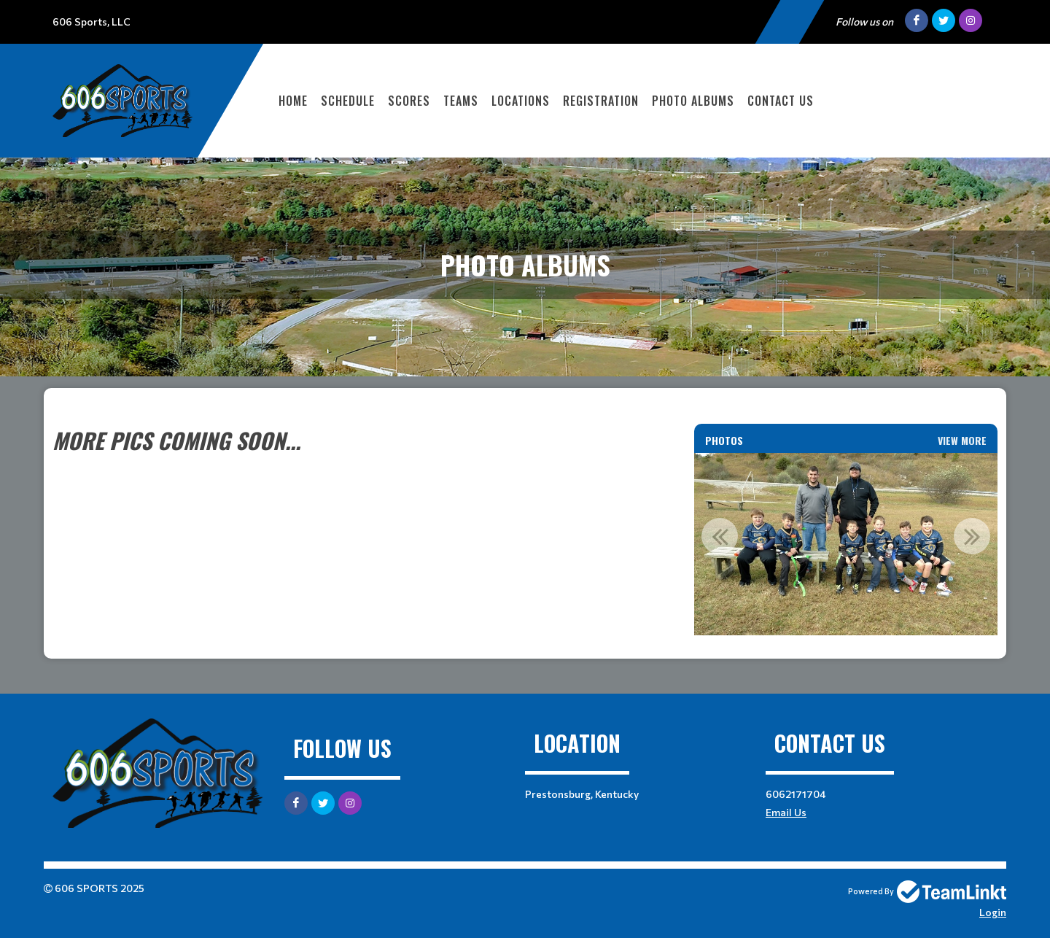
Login (992, 912)
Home (293, 100)
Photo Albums (693, 100)
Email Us (786, 812)
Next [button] (972, 536)
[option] (845, 544)
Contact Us (780, 100)
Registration (601, 100)
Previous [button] (719, 536)
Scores (409, 100)
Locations (520, 100)
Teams (460, 100)
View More (962, 440)
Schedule (348, 100)
